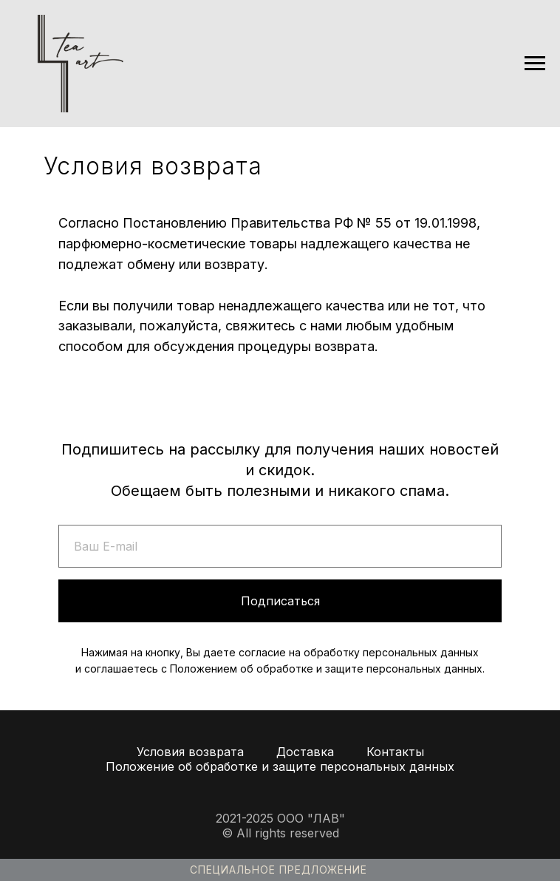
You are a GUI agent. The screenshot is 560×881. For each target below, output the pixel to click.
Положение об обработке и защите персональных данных (280, 766)
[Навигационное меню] (535, 63)
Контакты (395, 751)
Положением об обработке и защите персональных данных (326, 668)
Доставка (305, 751)
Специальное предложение (278, 869)
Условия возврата (190, 751)
